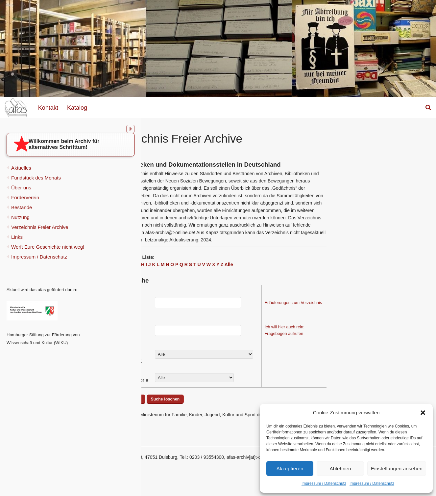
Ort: (187, 333)
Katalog (77, 107)
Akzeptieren (290, 468)
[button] (423, 412)
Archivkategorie (201, 380)
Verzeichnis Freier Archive (39, 233)
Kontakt (48, 107)
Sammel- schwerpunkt (197, 357)
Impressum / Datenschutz (324, 483)
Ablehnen (340, 468)
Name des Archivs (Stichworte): (197, 305)
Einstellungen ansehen (397, 468)
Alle (299, 264)
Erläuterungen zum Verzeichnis (364, 302)
